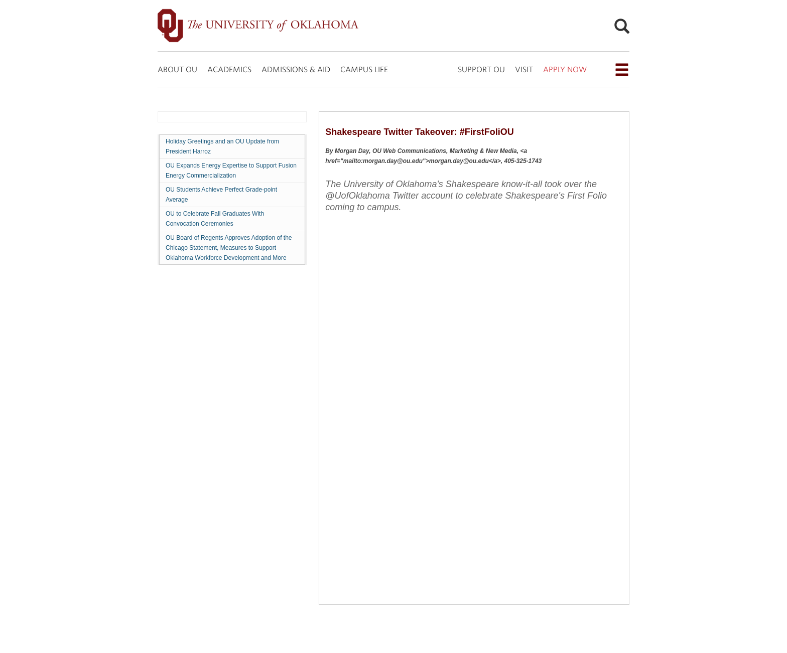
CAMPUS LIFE (364, 69)
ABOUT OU (177, 69)
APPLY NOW (565, 69)
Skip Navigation (0, 0)
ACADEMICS (229, 69)
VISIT (524, 69)
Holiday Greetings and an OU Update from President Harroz (222, 146)
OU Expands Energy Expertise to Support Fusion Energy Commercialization (231, 170)
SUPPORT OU (481, 69)
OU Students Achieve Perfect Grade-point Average (221, 194)
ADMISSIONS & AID (295, 69)
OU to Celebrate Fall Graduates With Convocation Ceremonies (215, 218)
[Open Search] (621, 26)
